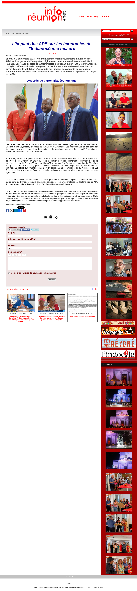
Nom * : (11, 233)
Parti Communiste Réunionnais (82, 316)
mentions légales (68, 576)
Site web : (12, 245)
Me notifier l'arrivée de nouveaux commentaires (33, 273)
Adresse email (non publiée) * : (22, 239)
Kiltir (89, 16)
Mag (96, 16)
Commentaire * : (15, 252)
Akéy (82, 16)
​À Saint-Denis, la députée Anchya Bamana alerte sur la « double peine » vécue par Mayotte (51, 318)
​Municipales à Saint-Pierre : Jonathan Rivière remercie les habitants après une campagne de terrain (20, 318)
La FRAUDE (107, 364)
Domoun (105, 16)
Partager (56, 218)
